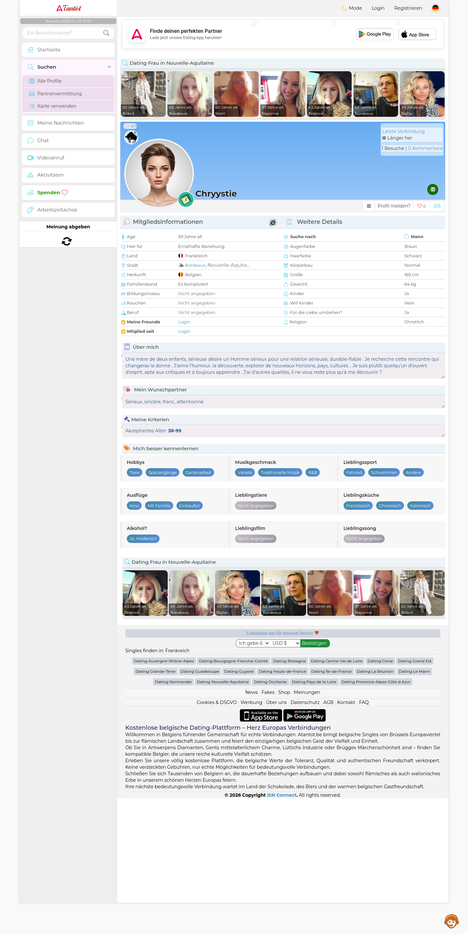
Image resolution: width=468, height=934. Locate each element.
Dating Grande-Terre (156, 807)
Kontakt (346, 838)
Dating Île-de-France (331, 807)
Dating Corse (380, 796)
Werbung (251, 838)
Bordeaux (195, 265)
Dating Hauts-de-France (282, 807)
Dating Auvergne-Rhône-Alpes (164, 796)
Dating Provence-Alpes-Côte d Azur (376, 817)
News (251, 828)
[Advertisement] (283, 34)
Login (378, 8)
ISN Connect (282, 931)
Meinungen (307, 828)
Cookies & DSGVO (217, 838)
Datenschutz (305, 838)
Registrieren (408, 8)
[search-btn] (106, 33)
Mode (351, 8)
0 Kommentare (425, 148)
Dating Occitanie (270, 817)
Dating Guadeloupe (200, 807)
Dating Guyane (239, 807)
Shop (284, 828)
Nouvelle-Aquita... (228, 265)
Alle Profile (45, 81)
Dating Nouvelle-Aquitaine (223, 817)
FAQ (364, 838)
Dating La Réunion (375, 807)
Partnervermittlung (55, 93)
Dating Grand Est (415, 796)
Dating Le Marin (414, 807)
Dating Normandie (173, 817)
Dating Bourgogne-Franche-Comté (233, 796)
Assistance (451, 921)
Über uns (276, 838)
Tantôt (68, 8)
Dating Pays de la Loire (314, 817)
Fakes (268, 828)
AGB (328, 838)
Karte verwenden (52, 106)
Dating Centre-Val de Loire (337, 796)
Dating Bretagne (289, 796)
